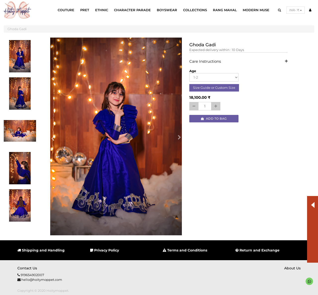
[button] (54, 136)
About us (292, 268)
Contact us (27, 268)
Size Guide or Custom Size (214, 88)
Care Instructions (238, 61)
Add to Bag (214, 118)
